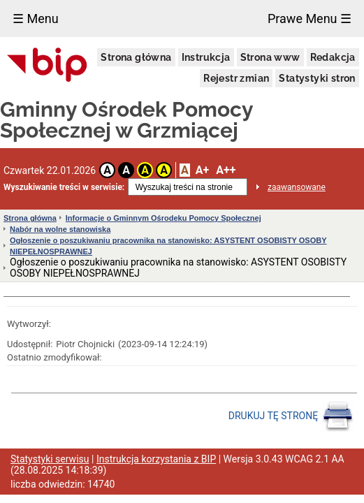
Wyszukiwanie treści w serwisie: (63, 187)
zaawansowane (297, 187)
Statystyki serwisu (49, 459)
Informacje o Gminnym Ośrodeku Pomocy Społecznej (163, 218)
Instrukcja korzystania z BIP (156, 459)
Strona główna (136, 57)
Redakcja (333, 57)
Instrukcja (206, 57)
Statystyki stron (317, 78)
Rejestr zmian (236, 78)
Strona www (270, 57)
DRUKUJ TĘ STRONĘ (291, 416)
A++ (225, 170)
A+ (202, 170)
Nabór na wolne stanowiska (60, 229)
